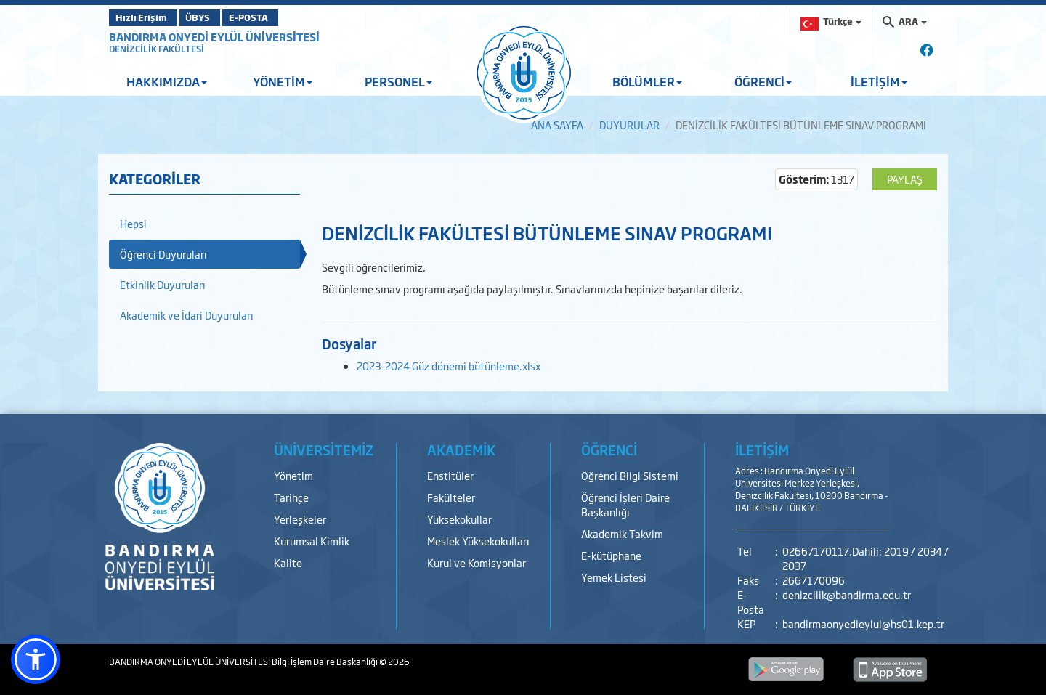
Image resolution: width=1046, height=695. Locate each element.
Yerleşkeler (300, 519)
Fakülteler (451, 497)
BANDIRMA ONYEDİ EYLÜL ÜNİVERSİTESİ (214, 36)
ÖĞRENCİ (763, 81)
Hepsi (133, 223)
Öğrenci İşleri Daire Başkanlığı (625, 504)
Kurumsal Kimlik (311, 540)
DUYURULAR (629, 124)
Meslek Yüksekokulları (478, 540)
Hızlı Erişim (145, 17)
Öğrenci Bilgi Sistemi (629, 475)
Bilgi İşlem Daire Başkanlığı (325, 661)
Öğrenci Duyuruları (163, 253)
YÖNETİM (282, 81)
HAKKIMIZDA (166, 81)
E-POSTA (283, 17)
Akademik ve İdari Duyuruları (187, 314)
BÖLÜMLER (647, 81)
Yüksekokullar (459, 519)
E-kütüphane (611, 555)
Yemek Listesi (613, 577)
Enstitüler (450, 475)
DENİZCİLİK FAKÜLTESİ (156, 48)
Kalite (288, 562)
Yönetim (293, 475)
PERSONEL (398, 81)
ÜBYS (215, 17)
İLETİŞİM (879, 81)
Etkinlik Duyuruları (163, 284)
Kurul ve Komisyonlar (476, 562)
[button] (36, 659)
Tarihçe (291, 497)
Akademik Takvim (622, 533)
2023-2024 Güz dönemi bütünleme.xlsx (448, 365)
